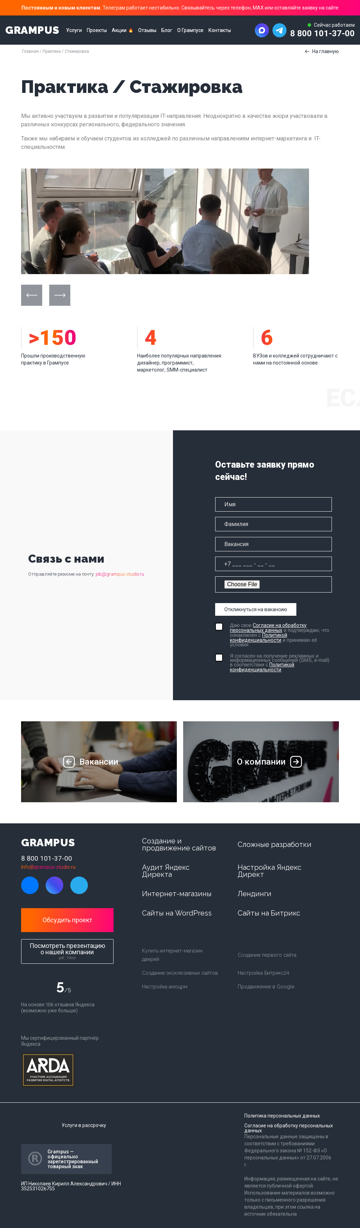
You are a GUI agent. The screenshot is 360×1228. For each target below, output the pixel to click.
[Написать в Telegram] (279, 30)
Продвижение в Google (266, 986)
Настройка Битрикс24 (263, 973)
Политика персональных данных (282, 1116)
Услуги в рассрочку (84, 1125)
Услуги (74, 30)
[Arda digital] (48, 1070)
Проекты (97, 30)
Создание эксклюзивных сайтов (180, 973)
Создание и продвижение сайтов (179, 844)
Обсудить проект (67, 920)
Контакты (219, 30)
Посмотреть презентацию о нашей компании (67, 951)
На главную (325, 51)
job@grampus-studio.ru (120, 574)
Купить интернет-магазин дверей (172, 955)
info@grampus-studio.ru (48, 867)
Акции (119, 30)
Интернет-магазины (177, 893)
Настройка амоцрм (164, 986)
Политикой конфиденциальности (258, 637)
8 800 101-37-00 (322, 33)
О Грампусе (190, 30)
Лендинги (254, 893)
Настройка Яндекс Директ (269, 871)
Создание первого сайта (267, 955)
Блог (166, 30)
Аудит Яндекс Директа (165, 871)
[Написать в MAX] (262, 30)
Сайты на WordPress (177, 913)
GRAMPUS (32, 30)
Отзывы (147, 30)
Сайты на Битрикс (269, 913)
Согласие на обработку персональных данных (268, 627)
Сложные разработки (274, 844)
